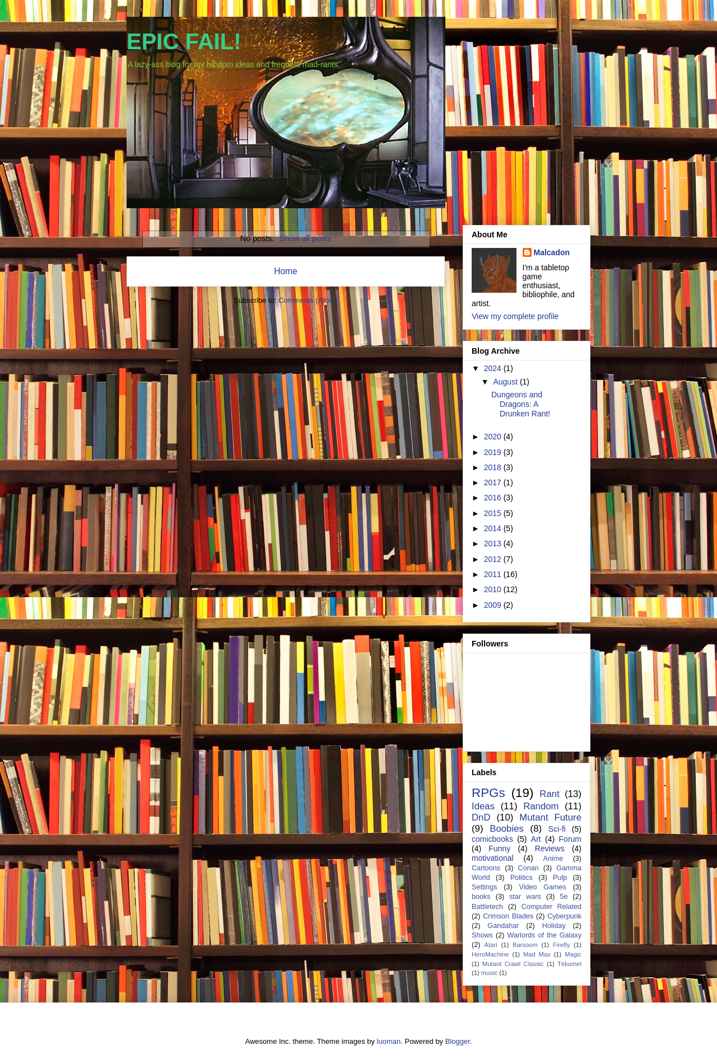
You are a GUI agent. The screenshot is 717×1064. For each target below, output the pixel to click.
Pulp (560, 878)
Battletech (487, 907)
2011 (494, 574)
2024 (494, 368)
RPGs (488, 793)
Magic (573, 954)
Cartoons (486, 868)
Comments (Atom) (307, 300)
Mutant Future (550, 817)
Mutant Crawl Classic (513, 963)
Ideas (483, 806)
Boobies (507, 828)
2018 (494, 467)
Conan (528, 868)
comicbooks (492, 839)
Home (285, 271)
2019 (494, 452)
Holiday (554, 926)
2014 (494, 528)
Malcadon (552, 252)
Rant (549, 794)
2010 (494, 589)
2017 (494, 482)
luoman (389, 1041)
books (481, 897)
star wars (525, 897)
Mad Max (537, 954)
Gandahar (503, 926)
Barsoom (525, 944)
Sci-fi (557, 828)
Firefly (561, 944)
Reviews (550, 848)
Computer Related (551, 907)
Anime (553, 859)
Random (540, 806)
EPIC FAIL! (184, 41)
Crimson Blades (508, 916)
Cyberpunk (564, 916)
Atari (491, 944)
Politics (521, 878)
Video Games (542, 887)
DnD (481, 817)
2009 (494, 605)
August (506, 381)
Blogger (457, 1041)
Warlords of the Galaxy (545, 935)
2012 (494, 559)
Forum (570, 839)
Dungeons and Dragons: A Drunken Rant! (520, 404)
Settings (484, 887)
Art (536, 839)
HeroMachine (490, 954)
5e (563, 897)
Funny (499, 848)
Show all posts (305, 238)
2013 (494, 543)
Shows (482, 935)
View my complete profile (515, 316)
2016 (494, 497)
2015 (494, 513)
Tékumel (569, 963)
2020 (494, 436)
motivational (493, 858)
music (489, 972)
